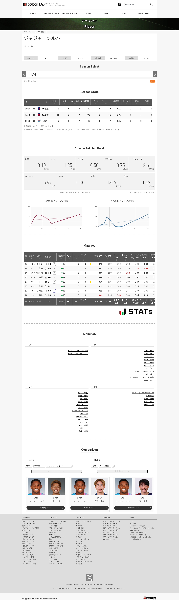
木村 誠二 (149, 374)
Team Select (143, 13)
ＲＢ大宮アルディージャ (57, 537)
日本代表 (133, 523)
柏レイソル (26, 530)
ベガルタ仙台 (53, 526)
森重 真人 (149, 353)
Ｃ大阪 (40, 264)
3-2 (49, 286)
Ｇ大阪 (40, 291)
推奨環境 (76, 584)
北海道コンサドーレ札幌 (57, 521)
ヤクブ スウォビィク (78, 350)
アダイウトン (82, 404)
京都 (41, 268)
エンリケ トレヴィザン (143, 371)
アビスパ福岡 (26, 561)
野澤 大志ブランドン (78, 353)
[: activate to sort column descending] (26, 102)
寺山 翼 (84, 413)
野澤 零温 (149, 404)
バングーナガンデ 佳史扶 (142, 377)
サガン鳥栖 (53, 559)
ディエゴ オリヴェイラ (143, 393)
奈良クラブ (80, 544)
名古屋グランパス (28, 546)
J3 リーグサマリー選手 (110, 537)
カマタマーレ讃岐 (82, 550)
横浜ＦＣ (52, 539)
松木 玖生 (83, 393)
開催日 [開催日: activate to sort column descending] (32, 257)
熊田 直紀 (149, 398)
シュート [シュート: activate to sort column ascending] (106, 102)
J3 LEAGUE (80, 518)
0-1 (49, 282)
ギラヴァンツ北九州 (83, 557)
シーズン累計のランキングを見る (141, 192)
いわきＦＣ (53, 532)
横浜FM (39, 273)
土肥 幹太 (149, 368)
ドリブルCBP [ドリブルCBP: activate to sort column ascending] (126, 257)
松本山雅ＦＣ (80, 530)
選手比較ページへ (122, 471)
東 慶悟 (84, 398)
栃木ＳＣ (79, 523)
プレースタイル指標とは (138, 532)
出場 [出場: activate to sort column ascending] (54, 102)
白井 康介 (149, 380)
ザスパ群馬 (80, 526)
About (125, 13)
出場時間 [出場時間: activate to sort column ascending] (85, 102)
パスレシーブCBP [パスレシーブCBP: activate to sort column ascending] (135, 257)
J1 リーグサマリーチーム (111, 521)
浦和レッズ (26, 526)
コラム (132, 521)
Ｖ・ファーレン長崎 (29, 564)
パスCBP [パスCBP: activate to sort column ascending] (107, 257)
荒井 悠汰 (83, 431)
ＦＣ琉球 (79, 564)
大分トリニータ (54, 561)
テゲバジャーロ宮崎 (56, 564)
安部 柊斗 (83, 395)
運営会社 (100, 584)
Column (106, 13)
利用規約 (69, 584)
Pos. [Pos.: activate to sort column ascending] (69, 257)
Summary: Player (69, 13)
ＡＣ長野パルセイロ (83, 532)
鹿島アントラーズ (28, 521)
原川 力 (84, 428)
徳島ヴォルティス (55, 555)
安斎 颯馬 (83, 425)
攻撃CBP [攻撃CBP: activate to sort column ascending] (98, 257)
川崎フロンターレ (28, 539)
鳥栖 (45, 121)
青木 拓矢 (83, 407)
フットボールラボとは (137, 526)
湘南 (41, 295)
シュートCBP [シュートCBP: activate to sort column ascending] (144, 257)
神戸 (41, 277)
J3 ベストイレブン (109, 539)
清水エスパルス (27, 544)
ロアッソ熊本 (80, 559)
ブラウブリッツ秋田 (56, 528)
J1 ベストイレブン (109, 526)
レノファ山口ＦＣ (82, 548)
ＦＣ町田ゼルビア (28, 537)
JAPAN (88, 13)
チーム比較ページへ (57, 471)
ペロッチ (150, 395)
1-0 (49, 264)
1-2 (49, 273)
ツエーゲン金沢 (81, 535)
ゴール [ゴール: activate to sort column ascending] (96, 102)
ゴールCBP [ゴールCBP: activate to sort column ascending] (153, 257)
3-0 (49, 291)
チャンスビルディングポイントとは (74, 192)
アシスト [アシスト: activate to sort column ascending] (127, 102)
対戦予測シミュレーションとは (140, 537)
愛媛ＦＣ (79, 552)
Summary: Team (51, 13)
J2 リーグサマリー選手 (110, 530)
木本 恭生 (149, 356)
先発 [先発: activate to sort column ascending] (65, 102)
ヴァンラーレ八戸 (55, 523)
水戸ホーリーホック (29, 523)
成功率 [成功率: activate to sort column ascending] (116, 102)
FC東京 (45, 109)
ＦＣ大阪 (79, 541)
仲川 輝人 (149, 401)
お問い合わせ (108, 584)
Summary (106, 518)
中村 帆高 (149, 350)
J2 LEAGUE (53, 518)
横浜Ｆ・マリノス (28, 541)
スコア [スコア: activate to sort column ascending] (48, 257)
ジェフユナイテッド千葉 (30, 528)
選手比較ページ (45, 508)
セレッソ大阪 (26, 552)
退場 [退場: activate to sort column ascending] (147, 102)
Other (132, 518)
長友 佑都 (149, 359)
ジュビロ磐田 (53, 550)
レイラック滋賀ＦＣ (83, 539)
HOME (33, 13)
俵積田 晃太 (82, 416)
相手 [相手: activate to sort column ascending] (39, 257)
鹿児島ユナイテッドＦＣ (84, 561)
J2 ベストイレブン (109, 532)
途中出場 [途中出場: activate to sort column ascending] (75, 102)
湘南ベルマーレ (54, 541)
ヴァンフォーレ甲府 (56, 544)
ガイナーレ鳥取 (81, 546)
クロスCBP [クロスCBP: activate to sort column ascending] (117, 257)
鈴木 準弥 (149, 365)
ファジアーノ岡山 (28, 557)
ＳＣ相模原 (80, 528)
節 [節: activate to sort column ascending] (26, 257)
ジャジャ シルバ (80, 410)
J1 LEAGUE (26, 518)
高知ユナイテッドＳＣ (83, 555)
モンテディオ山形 (55, 530)
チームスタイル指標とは (138, 535)
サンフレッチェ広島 (29, 559)
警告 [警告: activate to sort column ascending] (137, 102)
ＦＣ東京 (25, 532)
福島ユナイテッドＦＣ (83, 521)
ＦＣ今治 (52, 557)
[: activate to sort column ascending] (31, 102)
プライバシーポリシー (88, 584)
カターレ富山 (53, 548)
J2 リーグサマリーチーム (111, 528)
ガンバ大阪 (26, 550)
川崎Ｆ (40, 282)
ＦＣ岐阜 (79, 537)
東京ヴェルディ (27, 535)
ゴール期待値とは (136, 539)
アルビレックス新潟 (56, 546)
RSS (152, 81)
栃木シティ (53, 535)
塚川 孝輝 (83, 419)
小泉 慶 (84, 422)
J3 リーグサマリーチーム (111, 535)
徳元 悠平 (149, 362)
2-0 (49, 268)
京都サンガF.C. (27, 548)
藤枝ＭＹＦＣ (53, 552)
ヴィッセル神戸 (27, 555)
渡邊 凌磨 (83, 401)
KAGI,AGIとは (134, 530)
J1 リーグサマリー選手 (110, 523)
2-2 (49, 277)
